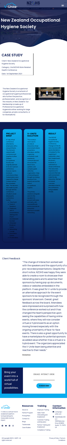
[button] (37, 94)
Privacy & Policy (54, 438)
